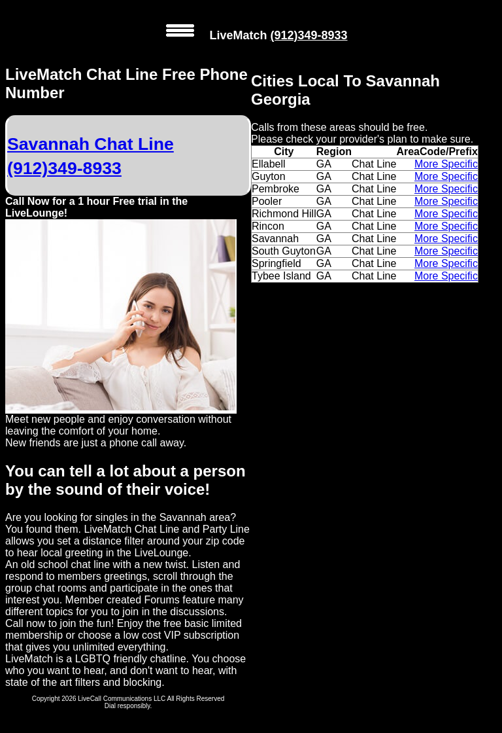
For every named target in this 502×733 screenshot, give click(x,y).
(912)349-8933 (308, 35)
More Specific (446, 164)
